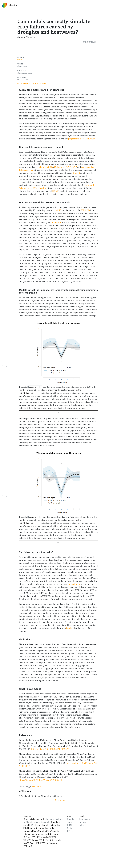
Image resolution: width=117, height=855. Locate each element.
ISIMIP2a (85, 210)
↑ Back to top (58, 800)
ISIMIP (58, 210)
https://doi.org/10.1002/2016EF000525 (50, 749)
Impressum (84, 819)
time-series (56, 222)
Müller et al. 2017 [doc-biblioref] (62, 167)
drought (76, 173)
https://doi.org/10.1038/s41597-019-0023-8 (40, 780)
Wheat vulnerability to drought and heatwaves (58, 453)
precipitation (74, 584)
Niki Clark (36, 786)
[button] (91, 42)
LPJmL (55, 191)
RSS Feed (70, 831)
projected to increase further (81, 138)
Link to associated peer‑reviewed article (31, 84)
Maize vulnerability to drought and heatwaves (58, 323)
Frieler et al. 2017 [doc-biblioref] (45, 167)
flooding (70, 628)
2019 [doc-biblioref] (74, 167)
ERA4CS (33, 825)
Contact (70, 828)
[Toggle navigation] (112, 5)
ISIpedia (9, 5)
